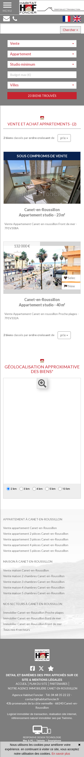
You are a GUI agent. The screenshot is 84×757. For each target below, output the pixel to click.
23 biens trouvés (42, 96)
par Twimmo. (65, 718)
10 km (64, 489)
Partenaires (58, 683)
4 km (37, 489)
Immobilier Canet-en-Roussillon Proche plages (33, 612)
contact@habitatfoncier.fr (42, 699)
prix (64, 138)
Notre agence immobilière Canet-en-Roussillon (42, 688)
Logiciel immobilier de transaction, (28, 714)
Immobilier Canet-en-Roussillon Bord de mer (32, 618)
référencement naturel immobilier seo (34, 718)
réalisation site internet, (63, 714)
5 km (50, 489)
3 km (24, 489)
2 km (11, 489)
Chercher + (70, 30)
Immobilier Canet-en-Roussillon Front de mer (32, 624)
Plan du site (38, 683)
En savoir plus (61, 753)
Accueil (21, 683)
